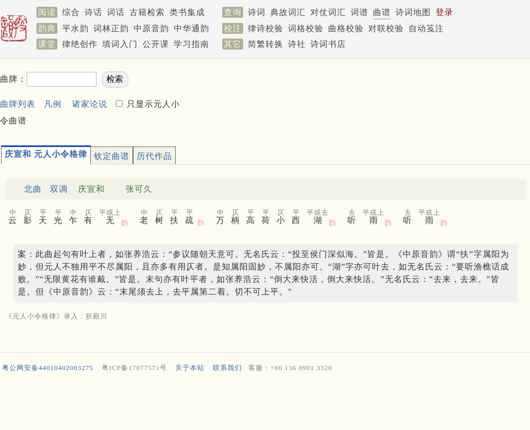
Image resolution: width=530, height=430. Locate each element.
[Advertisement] (265, 403)
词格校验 (305, 28)
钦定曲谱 (111, 156)
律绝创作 (80, 44)
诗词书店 (328, 44)
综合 (71, 12)
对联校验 (386, 28)
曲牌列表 (17, 104)
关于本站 (189, 368)
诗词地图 (413, 12)
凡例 (53, 104)
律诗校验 (265, 28)
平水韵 (75, 28)
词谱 (359, 12)
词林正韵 (111, 28)
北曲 (33, 189)
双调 (59, 189)
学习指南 (191, 44)
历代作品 (154, 156)
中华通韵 (191, 28)
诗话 (93, 12)
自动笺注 (426, 28)
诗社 (297, 44)
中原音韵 (151, 28)
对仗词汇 (328, 12)
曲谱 (382, 12)
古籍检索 (147, 12)
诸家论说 (89, 104)
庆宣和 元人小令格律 (46, 154)
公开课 (155, 44)
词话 (116, 12)
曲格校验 (346, 28)
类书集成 (187, 12)
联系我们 (227, 368)
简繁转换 (265, 44)
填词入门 (120, 44)
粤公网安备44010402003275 (47, 368)
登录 (444, 12)
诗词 (257, 12)
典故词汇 (288, 12)
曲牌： (13, 79)
